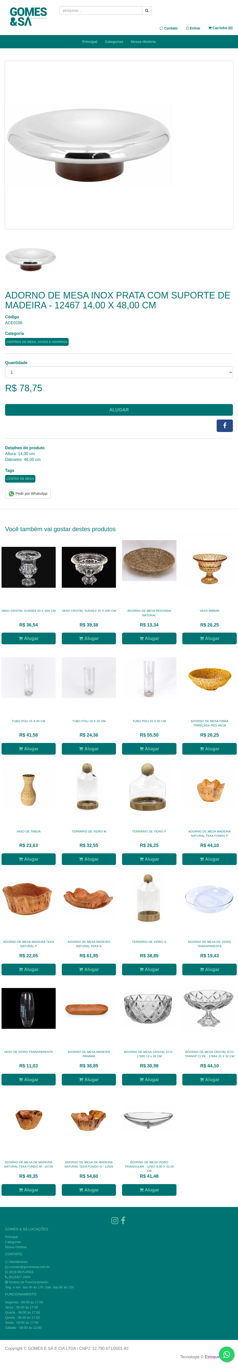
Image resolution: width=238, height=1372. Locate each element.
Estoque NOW (217, 1357)
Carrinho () (220, 28)
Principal (89, 42)
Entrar (193, 28)
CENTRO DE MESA (20, 479)
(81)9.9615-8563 (21, 1272)
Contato (169, 28)
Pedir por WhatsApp (27, 494)
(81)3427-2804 (19, 1277)
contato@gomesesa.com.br (29, 1267)
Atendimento (16, 1262)
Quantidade (16, 363)
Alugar (119, 409)
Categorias (114, 42)
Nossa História (143, 42)
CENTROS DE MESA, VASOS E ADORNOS (36, 342)
